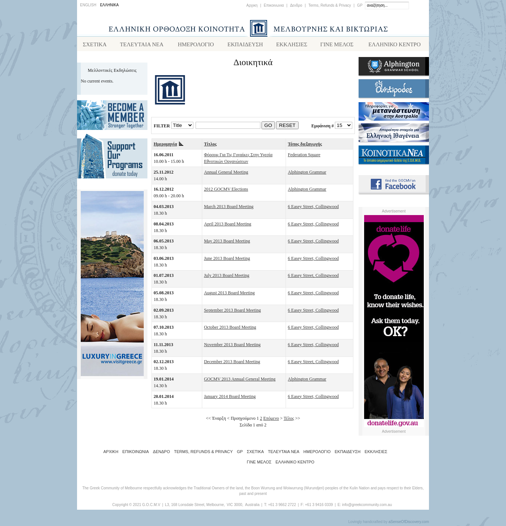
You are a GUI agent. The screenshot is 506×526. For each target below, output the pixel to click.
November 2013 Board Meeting (232, 346)
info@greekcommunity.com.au (367, 506)
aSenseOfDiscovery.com (409, 523)
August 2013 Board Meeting (229, 294)
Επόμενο (271, 419)
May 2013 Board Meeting (227, 242)
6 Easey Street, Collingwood (313, 208)
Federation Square (304, 156)
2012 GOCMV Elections (226, 190)
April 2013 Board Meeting (228, 225)
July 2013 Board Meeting (226, 276)
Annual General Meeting (226, 173)
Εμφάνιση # (323, 127)
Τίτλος (210, 145)
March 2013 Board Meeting (229, 208)
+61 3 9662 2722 (282, 506)
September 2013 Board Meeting (232, 311)
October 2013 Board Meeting (230, 328)
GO (268, 127)
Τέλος (289, 419)
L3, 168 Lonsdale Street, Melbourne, (195, 506)
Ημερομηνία (168, 145)
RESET (287, 127)
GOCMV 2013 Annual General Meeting (240, 380)
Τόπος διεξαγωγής (305, 145)
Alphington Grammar (307, 173)
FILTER (162, 127)
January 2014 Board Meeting (230, 398)
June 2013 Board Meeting (227, 259)
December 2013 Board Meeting (232, 363)
